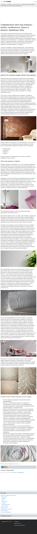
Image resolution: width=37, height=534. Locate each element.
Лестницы (3, 502)
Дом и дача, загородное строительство (8, 495)
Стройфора (16, 521)
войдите (14, 472)
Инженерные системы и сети (6, 509)
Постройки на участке (5, 504)
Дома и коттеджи (4, 505)
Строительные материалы (6, 512)
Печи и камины (4, 501)
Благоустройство (4, 507)
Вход (35, 1)
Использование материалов (19, 525)
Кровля (2, 499)
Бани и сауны (4, 496)
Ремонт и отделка (4, 510)
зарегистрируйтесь (20, 472)
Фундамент (3, 498)
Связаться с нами (17, 523)
